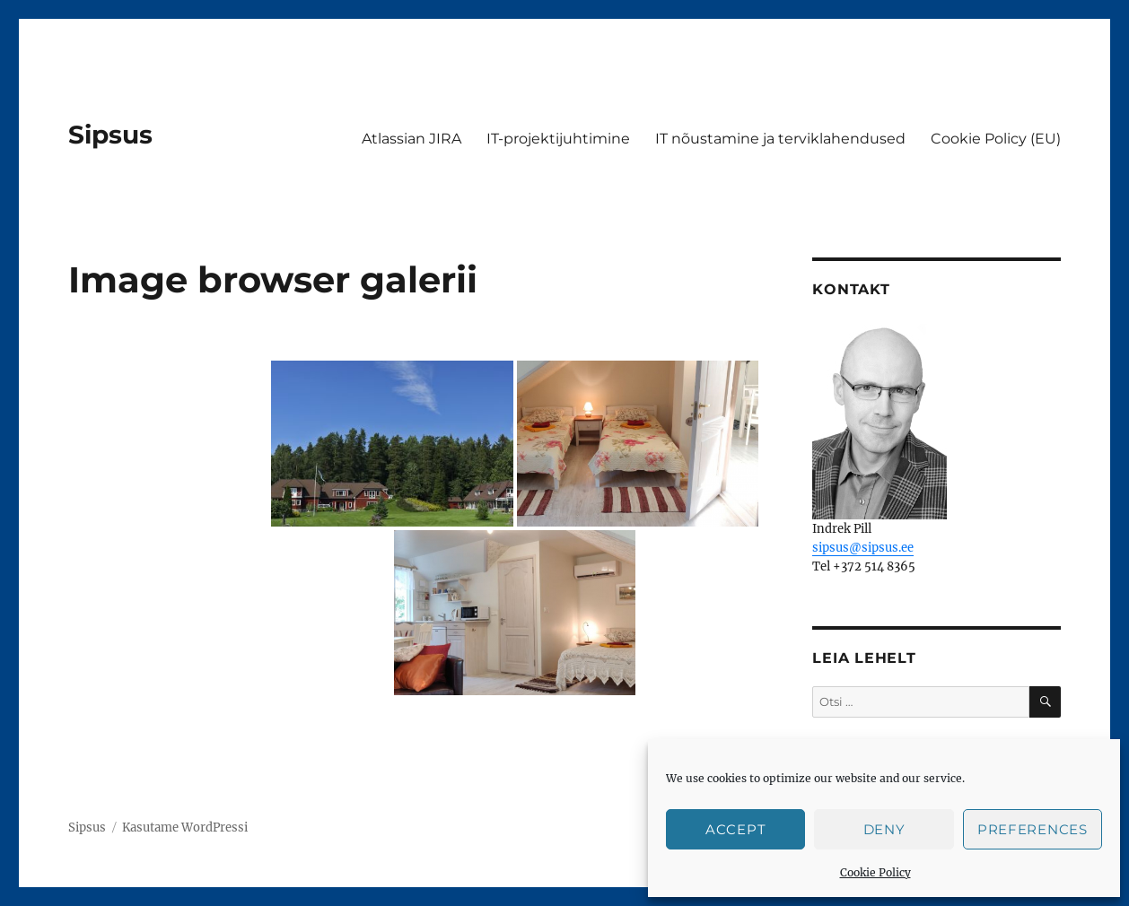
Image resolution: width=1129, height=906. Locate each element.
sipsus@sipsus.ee (863, 547)
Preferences (1032, 829)
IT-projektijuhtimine (558, 138)
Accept (735, 829)
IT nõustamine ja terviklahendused (780, 138)
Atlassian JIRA (411, 138)
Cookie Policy (875, 872)
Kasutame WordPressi (185, 827)
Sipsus (110, 134)
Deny (884, 829)
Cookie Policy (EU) (996, 138)
